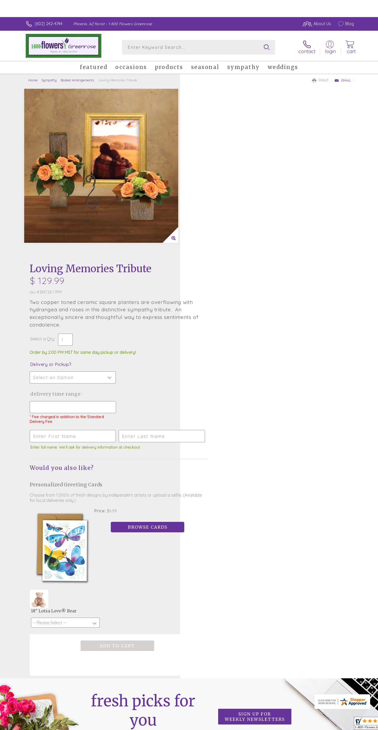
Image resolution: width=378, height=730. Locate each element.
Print (320, 80)
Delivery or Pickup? (210, 189)
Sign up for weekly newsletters (255, 535)
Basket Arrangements (77, 80)
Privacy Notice (269, 724)
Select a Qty (201, 163)
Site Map (339, 724)
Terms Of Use (239, 724)
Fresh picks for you (143, 538)
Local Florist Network (307, 724)
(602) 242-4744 (48, 23)
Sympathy (49, 80)
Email (342, 80)
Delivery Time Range (215, 219)
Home (33, 80)
